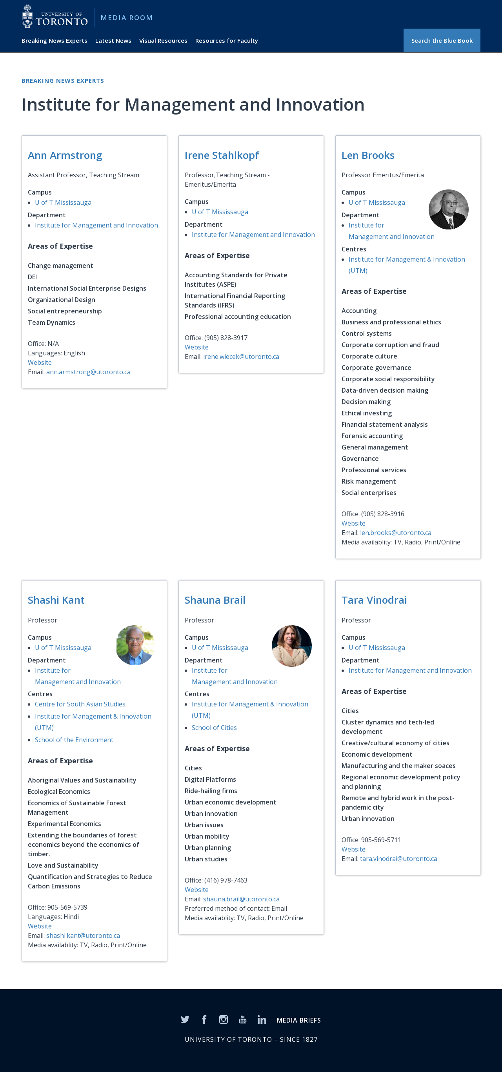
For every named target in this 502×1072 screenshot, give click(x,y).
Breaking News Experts (54, 40)
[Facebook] (204, 1019)
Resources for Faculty (226, 40)
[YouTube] (242, 1019)
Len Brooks (368, 155)
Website (40, 362)
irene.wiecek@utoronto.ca (241, 356)
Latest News (113, 40)
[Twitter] (185, 1019)
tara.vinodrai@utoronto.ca (398, 858)
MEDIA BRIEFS (299, 1020)
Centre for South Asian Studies (80, 704)
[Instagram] (223, 1019)
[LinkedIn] (262, 1019)
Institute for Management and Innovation (96, 225)
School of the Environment (74, 739)
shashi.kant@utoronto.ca (83, 935)
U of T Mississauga (63, 202)
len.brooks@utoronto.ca (395, 532)
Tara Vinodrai (374, 600)
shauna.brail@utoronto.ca (241, 899)
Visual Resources (163, 40)
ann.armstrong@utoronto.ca (88, 372)
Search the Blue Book (442, 40)
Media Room (126, 17)
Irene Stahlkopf (222, 155)
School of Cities (214, 727)
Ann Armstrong (65, 155)
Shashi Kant (56, 600)
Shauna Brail (215, 600)
